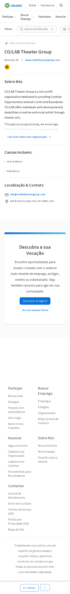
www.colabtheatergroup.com (42, 60)
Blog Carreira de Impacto (48, 421)
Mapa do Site (16, 530)
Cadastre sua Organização (16, 454)
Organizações (47, 413)
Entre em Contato (19, 504)
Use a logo (14, 418)
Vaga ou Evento (18, 446)
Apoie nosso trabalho (16, 426)
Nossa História (47, 446)
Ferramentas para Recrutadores (19, 474)
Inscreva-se (47, 5)
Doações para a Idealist (47, 460)
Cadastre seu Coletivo (16, 464)
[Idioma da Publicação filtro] (37, 29)
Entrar (32, 5)
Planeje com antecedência (16, 410)
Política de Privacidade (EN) (18, 522)
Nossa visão (15, 396)
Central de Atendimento (16, 496)
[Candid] (7, 67)
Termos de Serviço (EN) (19, 512)
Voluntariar (44, 17)
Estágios (43, 407)
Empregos (44, 401)
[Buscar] (61, 5)
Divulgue (13, 402)
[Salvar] (29, 588)
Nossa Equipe (46, 452)
